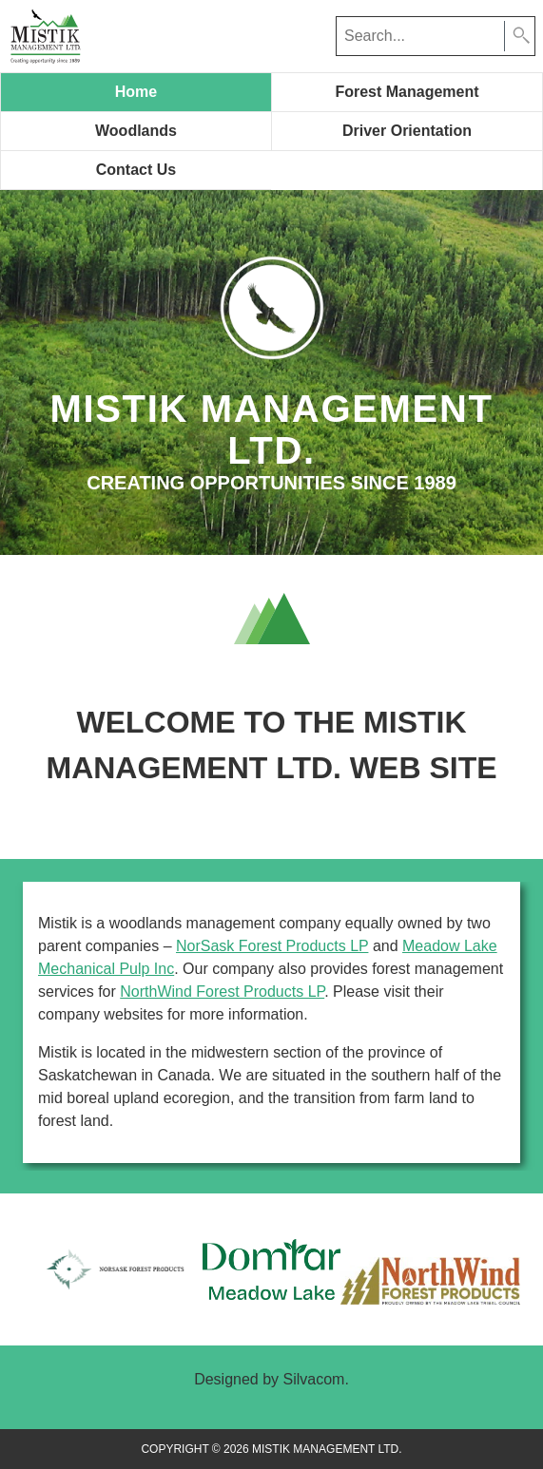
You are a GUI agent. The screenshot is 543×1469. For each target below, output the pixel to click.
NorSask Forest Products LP (272, 946)
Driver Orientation (407, 131)
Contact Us (136, 170)
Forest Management (406, 92)
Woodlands (136, 131)
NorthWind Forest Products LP (222, 991)
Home (136, 92)
